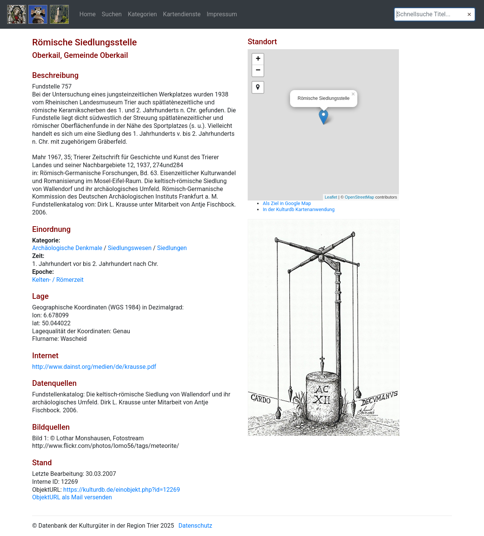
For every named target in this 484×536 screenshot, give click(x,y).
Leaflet (331, 197)
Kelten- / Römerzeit (58, 279)
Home (87, 14)
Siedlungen (172, 248)
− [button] (258, 70)
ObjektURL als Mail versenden (72, 497)
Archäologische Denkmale (67, 248)
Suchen (112, 14)
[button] (469, 14)
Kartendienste (181, 14)
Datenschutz (195, 525)
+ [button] (258, 59)
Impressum (221, 14)
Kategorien (142, 14)
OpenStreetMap (359, 197)
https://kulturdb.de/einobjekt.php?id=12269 (121, 489)
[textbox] (435, 14)
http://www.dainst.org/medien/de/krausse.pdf (94, 366)
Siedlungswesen (130, 248)
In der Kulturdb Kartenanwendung (299, 209)
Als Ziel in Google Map (287, 203)
